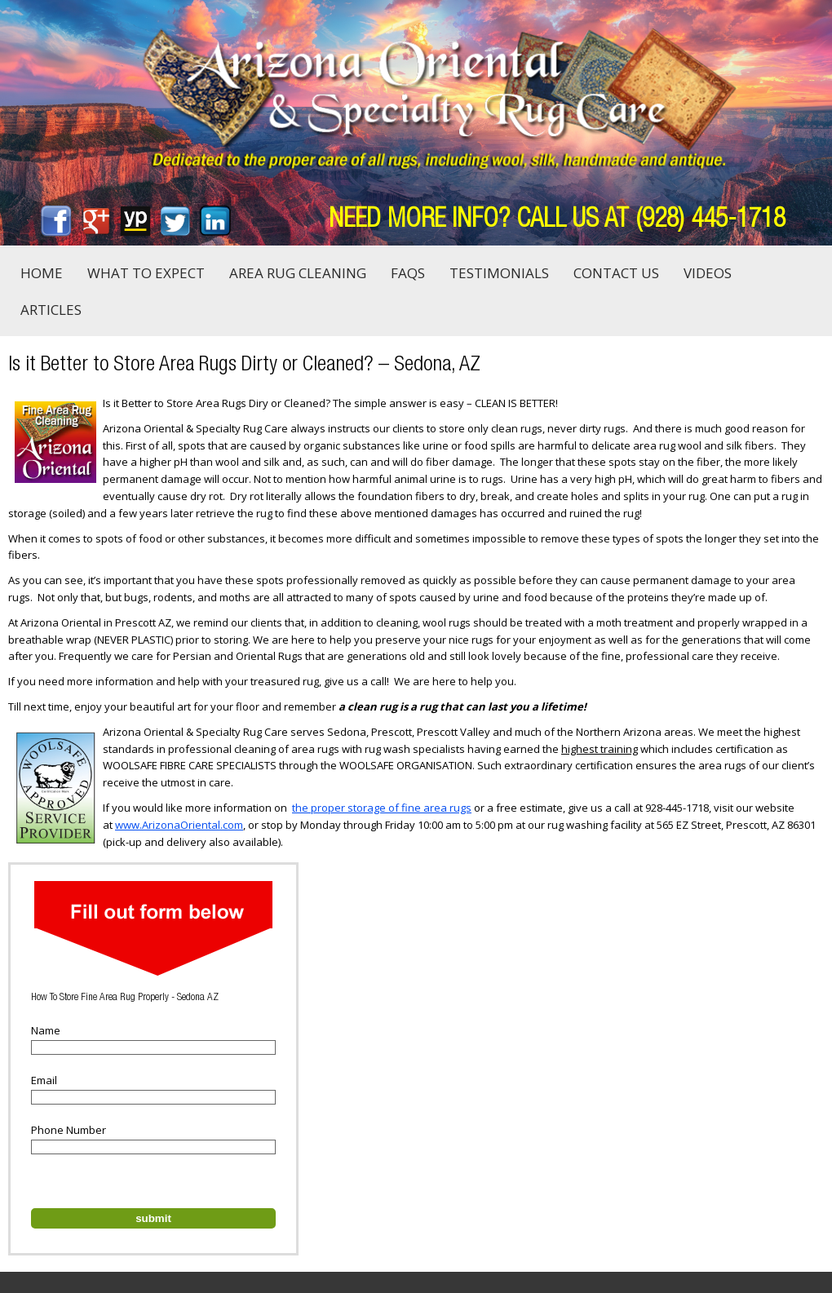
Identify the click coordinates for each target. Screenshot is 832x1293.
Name (45, 1030)
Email (44, 1080)
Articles (51, 309)
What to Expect (146, 272)
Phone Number (68, 1130)
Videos (708, 272)
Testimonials (499, 272)
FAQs (408, 272)
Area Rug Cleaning (297, 272)
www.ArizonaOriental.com (179, 824)
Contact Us (616, 272)
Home (41, 272)
